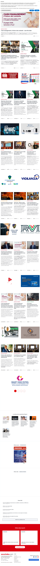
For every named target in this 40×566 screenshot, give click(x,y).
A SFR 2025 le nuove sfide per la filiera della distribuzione (19, 153)
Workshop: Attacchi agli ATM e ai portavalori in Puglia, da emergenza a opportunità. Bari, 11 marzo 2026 (7, 103)
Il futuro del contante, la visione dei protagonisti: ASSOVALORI (6, 356)
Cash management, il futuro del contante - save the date (16, 30)
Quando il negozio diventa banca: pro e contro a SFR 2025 (7, 203)
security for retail (4, 200)
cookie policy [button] (31, 3)
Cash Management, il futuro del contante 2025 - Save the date (20, 253)
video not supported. (20, 402)
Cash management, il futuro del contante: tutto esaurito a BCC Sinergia (32, 203)
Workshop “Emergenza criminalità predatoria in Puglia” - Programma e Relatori (28, 56)
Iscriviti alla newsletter (20, 519)
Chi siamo (15, 555)
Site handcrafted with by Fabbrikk (6, 562)
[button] (39, 1)
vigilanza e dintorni (17, 99)
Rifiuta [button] (32, 10)
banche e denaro (4, 53)
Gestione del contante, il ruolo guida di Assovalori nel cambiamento (6, 253)
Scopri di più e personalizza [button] (6, 10)
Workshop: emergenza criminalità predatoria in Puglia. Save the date (32, 102)
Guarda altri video (22, 471)
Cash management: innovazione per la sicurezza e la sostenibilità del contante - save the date (20, 306)
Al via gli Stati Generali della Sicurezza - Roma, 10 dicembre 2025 (7, 153)
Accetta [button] (37, 10)
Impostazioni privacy (17, 562)
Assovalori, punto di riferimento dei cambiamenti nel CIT (31, 153)
